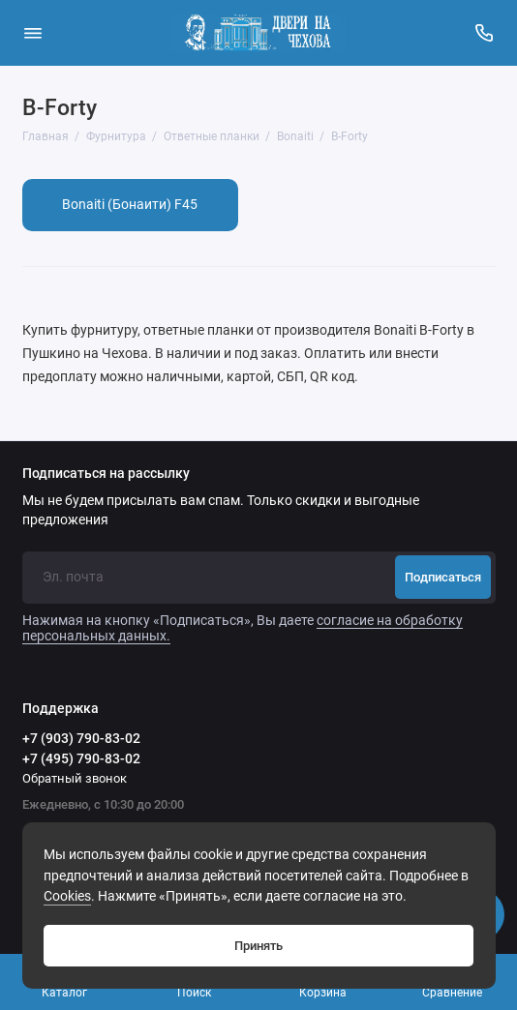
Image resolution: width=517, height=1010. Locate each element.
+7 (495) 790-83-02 (81, 758)
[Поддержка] (485, 33)
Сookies (67, 896)
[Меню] (33, 33)
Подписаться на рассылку (106, 474)
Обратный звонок (74, 778)
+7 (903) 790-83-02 (81, 738)
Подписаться (443, 577)
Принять (258, 945)
